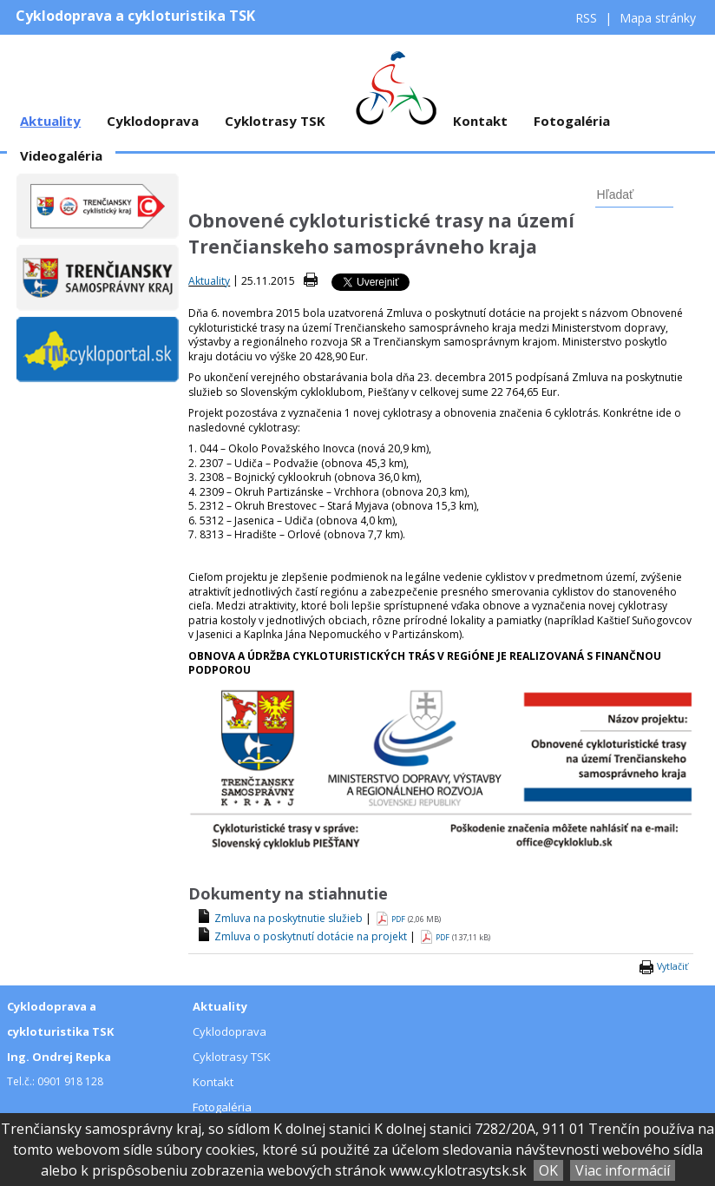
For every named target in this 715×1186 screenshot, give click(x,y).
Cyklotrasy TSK (275, 120)
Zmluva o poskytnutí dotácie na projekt (310, 936)
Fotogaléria (572, 120)
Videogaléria (61, 155)
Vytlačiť (672, 966)
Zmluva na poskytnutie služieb (288, 918)
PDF (398, 919)
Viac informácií (622, 1170)
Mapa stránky (658, 18)
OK (548, 1170)
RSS (587, 18)
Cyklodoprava (153, 120)
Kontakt (480, 120)
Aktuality (50, 120)
